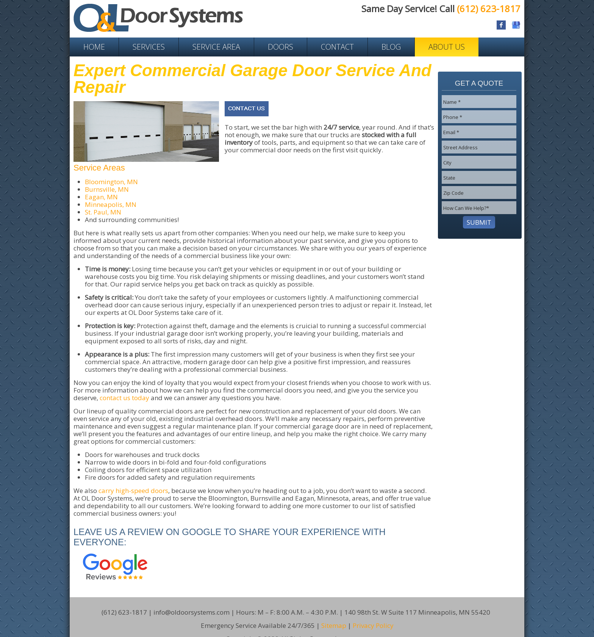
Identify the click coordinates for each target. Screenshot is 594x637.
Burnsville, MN (107, 189)
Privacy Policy (373, 614)
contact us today (124, 397)
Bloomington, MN (111, 181)
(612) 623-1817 (489, 8)
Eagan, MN (101, 197)
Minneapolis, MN (110, 204)
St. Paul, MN (103, 212)
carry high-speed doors (133, 490)
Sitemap (333, 614)
